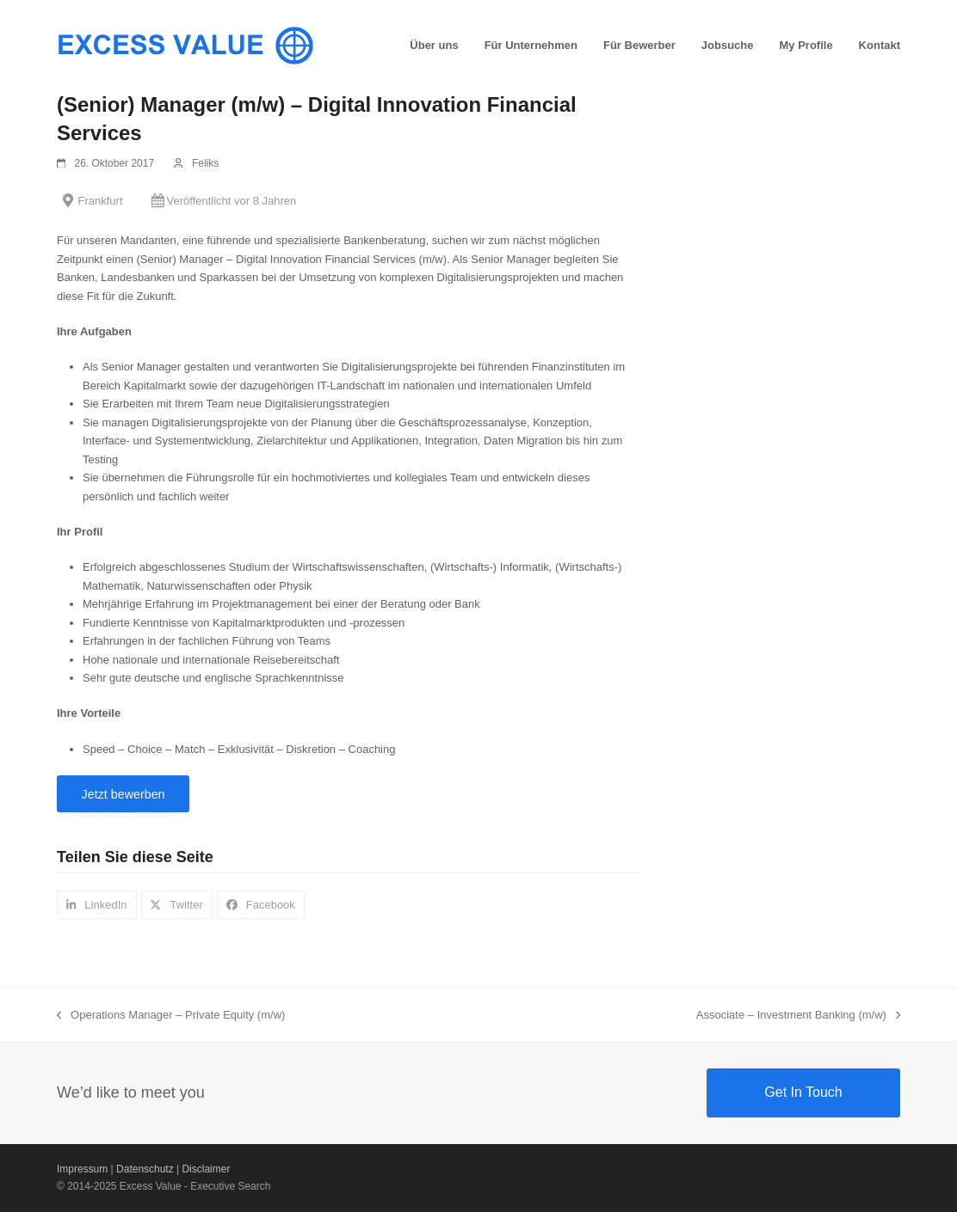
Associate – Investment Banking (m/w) (798, 1016)
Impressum (82, 1169)
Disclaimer (206, 1169)
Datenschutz (145, 1169)
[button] (97, 905)
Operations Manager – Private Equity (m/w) (171, 1016)
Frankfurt (100, 200)
